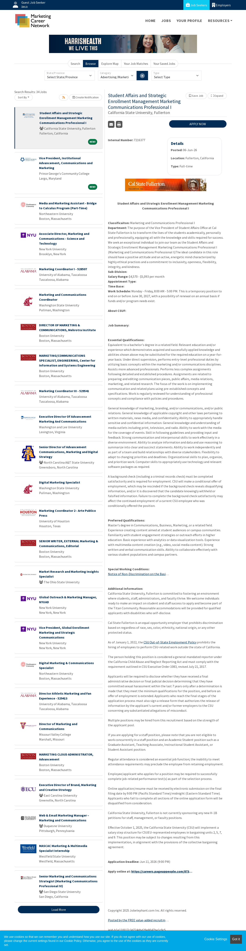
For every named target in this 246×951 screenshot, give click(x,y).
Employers (221, 5)
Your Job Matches (136, 64)
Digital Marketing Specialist (59, 482)
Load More (58, 910)
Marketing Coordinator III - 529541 (64, 391)
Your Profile (189, 20)
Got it (236, 939)
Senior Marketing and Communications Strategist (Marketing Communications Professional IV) (68, 881)
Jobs (166, 20)
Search (75, 64)
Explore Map (110, 64)
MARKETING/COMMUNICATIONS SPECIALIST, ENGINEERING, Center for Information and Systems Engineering (67, 360)
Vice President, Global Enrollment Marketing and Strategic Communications (64, 632)
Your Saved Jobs (164, 64)
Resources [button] (218, 20)
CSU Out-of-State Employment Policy (170, 642)
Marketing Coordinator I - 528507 (63, 269)
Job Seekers (196, 5)
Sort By (22, 97)
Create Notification (86, 97)
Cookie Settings (215, 939)
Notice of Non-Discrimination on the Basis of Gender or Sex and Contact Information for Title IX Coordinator (138, 574)
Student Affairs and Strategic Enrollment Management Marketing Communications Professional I (66, 118)
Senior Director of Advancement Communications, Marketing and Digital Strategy (68, 452)
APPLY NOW (197, 124)
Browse (90, 64)
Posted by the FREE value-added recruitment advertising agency (138, 920)
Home (150, 20)
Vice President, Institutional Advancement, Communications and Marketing (66, 163)
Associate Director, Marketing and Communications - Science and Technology (64, 238)
